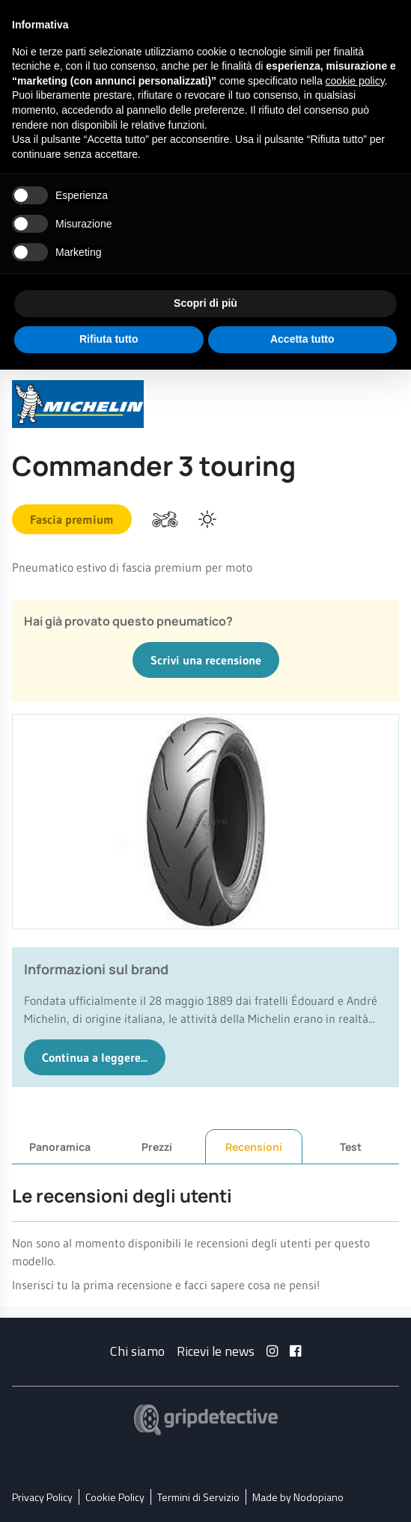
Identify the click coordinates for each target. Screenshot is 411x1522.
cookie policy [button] (355, 81)
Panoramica (60, 1146)
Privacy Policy (42, 1496)
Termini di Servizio (198, 1496)
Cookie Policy (114, 1496)
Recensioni (253, 1147)
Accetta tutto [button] (302, 339)
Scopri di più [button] (205, 303)
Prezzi (156, 1146)
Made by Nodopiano (298, 1496)
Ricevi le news (216, 1350)
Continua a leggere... (94, 1057)
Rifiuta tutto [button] (108, 339)
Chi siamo (137, 1350)
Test (351, 1146)
